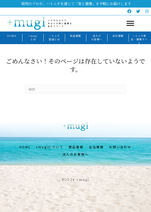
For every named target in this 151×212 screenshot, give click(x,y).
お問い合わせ (120, 147)
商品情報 (76, 147)
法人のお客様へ (76, 154)
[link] (11, 36)
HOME (25, 147)
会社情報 (96, 147)
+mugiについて (49, 147)
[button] (129, 11)
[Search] (75, 89)
